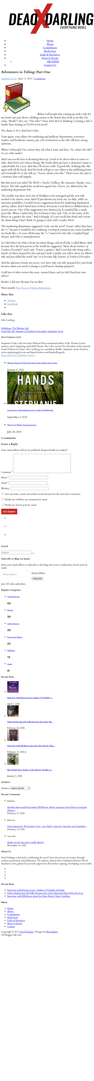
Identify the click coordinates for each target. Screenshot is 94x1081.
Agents (9, 668)
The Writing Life (20, 328)
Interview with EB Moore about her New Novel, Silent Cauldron (38, 899)
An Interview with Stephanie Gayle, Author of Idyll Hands (30, 410)
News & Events (50, 58)
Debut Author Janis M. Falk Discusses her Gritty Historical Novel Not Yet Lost (45, 896)
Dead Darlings (27, 935)
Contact (11, 930)
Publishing (6, 328)
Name (4, 481)
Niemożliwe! (52, 935)
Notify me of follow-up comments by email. (26, 503)
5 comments (39, 78)
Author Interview (13, 627)
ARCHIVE (53, 61)
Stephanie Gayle (9, 78)
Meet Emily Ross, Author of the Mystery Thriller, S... (29, 773)
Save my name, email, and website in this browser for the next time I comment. (43, 497)
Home (50, 40)
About (50, 44)
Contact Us (50, 65)
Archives (5, 791)
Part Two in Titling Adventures (33, 288)
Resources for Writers (14, 641)
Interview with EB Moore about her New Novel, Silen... (31, 749)
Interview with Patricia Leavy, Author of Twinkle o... (30, 701)
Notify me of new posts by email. (21, 508)
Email (4, 486)
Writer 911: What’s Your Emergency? (21, 425)
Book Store (50, 51)
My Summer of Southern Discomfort (29, 331)
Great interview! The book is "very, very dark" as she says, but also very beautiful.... (47, 829)
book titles (6, 331)
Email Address (38, 576)
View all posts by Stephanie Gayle (18, 355)
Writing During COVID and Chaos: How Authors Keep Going (32, 363)
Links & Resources (50, 54)
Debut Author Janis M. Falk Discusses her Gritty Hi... (30, 725)
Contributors (50, 47)
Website (5, 492)
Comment (7, 475)
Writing (10, 614)
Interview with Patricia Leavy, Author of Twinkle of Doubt (35, 893)
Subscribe (37, 582)
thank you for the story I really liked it (25, 846)
